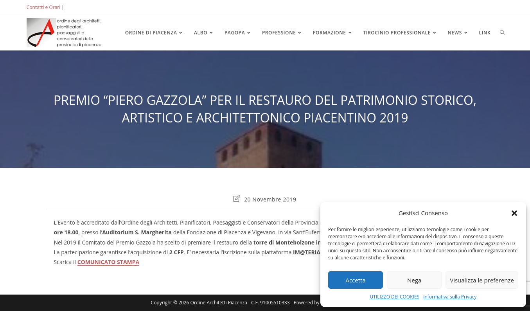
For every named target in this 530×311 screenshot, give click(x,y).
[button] (514, 213)
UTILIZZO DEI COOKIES (395, 296)
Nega (414, 280)
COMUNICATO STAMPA (108, 262)
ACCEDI (78, 7)
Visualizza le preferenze (482, 280)
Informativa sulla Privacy (449, 296)
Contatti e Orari (43, 7)
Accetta (355, 280)
